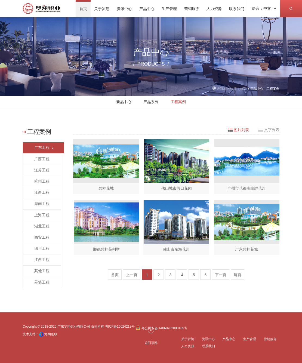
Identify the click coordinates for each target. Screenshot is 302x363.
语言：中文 (261, 8)
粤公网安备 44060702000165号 (161, 327)
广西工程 (42, 159)
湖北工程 (42, 226)
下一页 (220, 275)
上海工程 (42, 215)
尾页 (237, 275)
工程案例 (178, 102)
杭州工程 (42, 181)
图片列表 (241, 130)
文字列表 (271, 130)
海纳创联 (50, 334)
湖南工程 (42, 203)
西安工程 (42, 237)
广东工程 (42, 147)
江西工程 (42, 192)
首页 (243, 89)
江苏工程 (42, 170)
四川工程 (42, 248)
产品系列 (151, 102)
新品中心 (123, 102)
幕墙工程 (42, 282)
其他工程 (42, 271)
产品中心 (256, 89)
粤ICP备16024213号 (120, 326)
